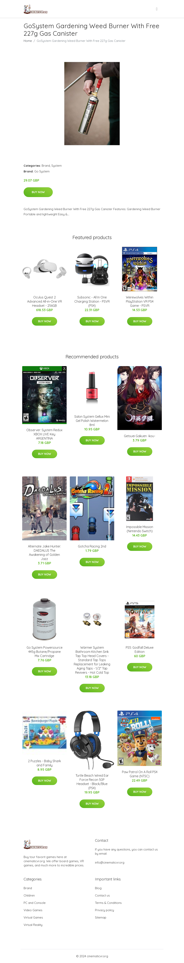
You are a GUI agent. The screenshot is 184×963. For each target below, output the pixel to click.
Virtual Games (33, 917)
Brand (46, 165)
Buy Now (38, 192)
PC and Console (35, 903)
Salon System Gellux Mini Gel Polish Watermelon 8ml (92, 421)
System (56, 165)
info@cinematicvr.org (109, 862)
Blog (98, 888)
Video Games (33, 910)
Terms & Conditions (108, 903)
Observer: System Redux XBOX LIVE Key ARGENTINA (44, 434)
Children (29, 895)
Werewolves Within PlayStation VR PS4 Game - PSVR (139, 301)
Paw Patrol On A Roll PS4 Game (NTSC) (139, 774)
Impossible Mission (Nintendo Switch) (139, 529)
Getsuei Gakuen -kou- (139, 436)
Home (28, 41)
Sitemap (100, 917)
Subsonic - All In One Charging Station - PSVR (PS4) (92, 301)
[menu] (157, 9)
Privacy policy (104, 910)
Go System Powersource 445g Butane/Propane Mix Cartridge (44, 652)
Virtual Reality (33, 925)
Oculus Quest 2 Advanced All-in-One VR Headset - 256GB (44, 301)
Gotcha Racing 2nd (92, 546)
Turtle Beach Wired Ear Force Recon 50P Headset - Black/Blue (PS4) (92, 781)
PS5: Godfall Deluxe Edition (139, 650)
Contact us (102, 895)
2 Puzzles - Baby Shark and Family (44, 763)
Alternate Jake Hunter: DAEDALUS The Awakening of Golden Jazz (44, 552)
